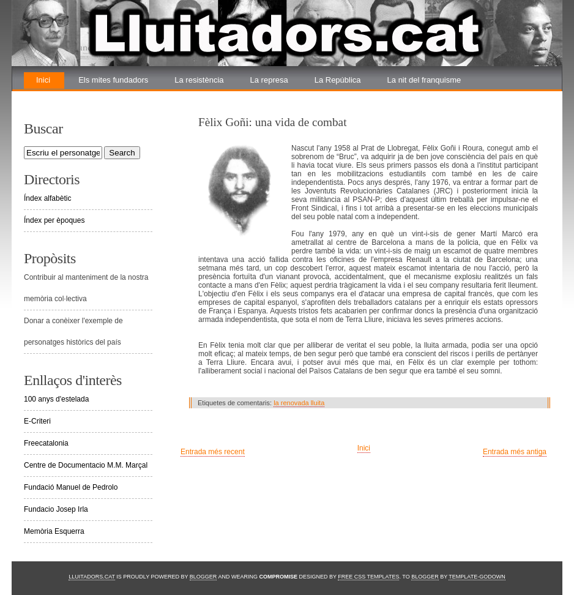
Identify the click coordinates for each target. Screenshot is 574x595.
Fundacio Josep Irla (56, 509)
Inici (43, 79)
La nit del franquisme (424, 79)
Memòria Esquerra (54, 531)
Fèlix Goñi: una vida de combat (272, 122)
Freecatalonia (46, 443)
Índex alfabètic (47, 198)
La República (338, 79)
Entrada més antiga (514, 451)
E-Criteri (37, 421)
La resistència (198, 79)
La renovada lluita (67, 96)
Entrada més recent (213, 451)
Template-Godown (477, 577)
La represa (269, 79)
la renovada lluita (299, 402)
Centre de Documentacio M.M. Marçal (85, 465)
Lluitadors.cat (92, 577)
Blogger (203, 577)
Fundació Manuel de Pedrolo (70, 487)
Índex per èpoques (54, 220)
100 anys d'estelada (56, 399)
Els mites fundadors (113, 79)
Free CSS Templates (368, 577)
